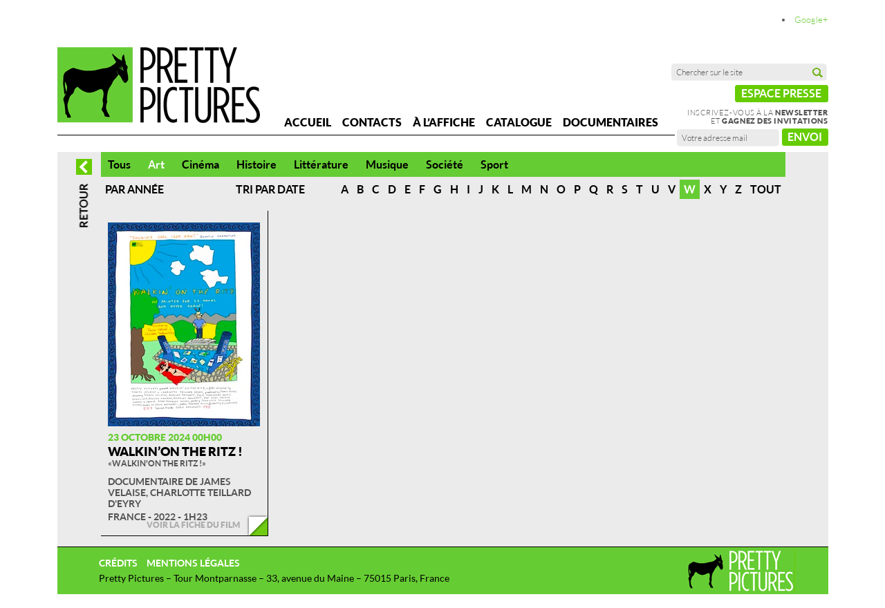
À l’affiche (444, 122)
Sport (494, 164)
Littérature (321, 164)
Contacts (372, 122)
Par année (134, 189)
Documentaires (610, 122)
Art (156, 164)
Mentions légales (193, 563)
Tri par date (270, 189)
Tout (765, 189)
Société (444, 164)
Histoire (256, 164)
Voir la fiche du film (193, 525)
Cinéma (200, 164)
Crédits (118, 563)
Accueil (307, 122)
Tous (119, 164)
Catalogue (519, 122)
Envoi (805, 137)
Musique (387, 164)
